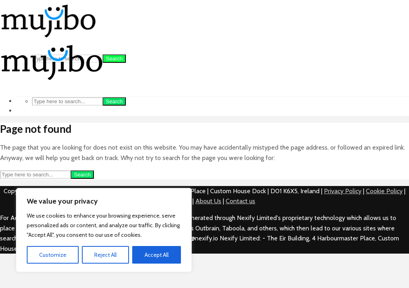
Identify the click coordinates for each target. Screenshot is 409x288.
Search (114, 59)
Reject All (105, 254)
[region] (104, 230)
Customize (52, 254)
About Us (208, 201)
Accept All (157, 254)
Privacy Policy (342, 191)
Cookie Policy (384, 191)
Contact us (240, 201)
